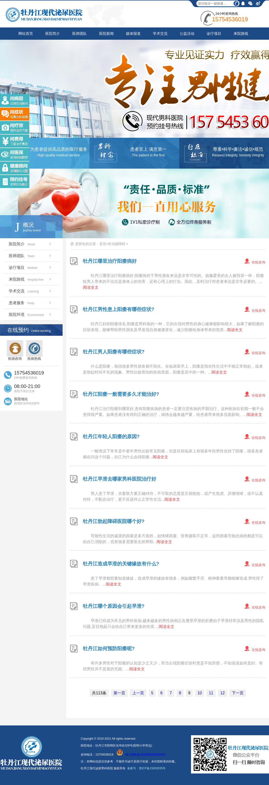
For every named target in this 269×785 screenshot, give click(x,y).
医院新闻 (106, 33)
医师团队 (79, 33)
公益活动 (187, 33)
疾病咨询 (15, 350)
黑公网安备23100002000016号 (141, 754)
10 (199, 693)
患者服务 (30, 303)
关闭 (25, 90)
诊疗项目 (214, 33)
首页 (102, 244)
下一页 (238, 693)
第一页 (119, 693)
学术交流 (160, 33)
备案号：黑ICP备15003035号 (146, 768)
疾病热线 (34, 350)
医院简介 (52, 33)
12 (222, 693)
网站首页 (25, 33)
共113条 (99, 693)
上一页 (138, 693)
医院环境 (30, 314)
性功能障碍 (116, 244)
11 (211, 693)
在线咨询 (258, 262)
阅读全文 (91, 287)
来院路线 (241, 33)
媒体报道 (133, 33)
